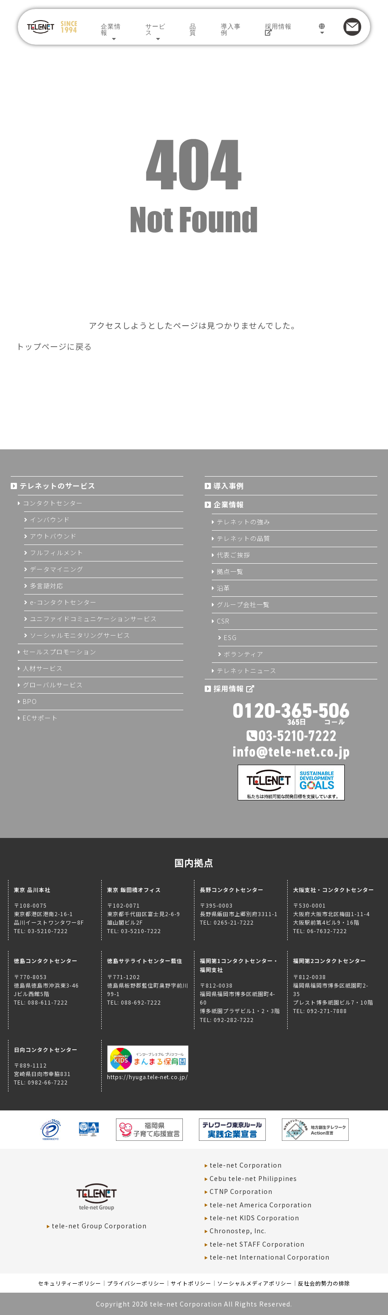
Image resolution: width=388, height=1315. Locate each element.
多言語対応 (46, 585)
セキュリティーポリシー (69, 1283)
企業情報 (111, 29)
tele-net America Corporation (261, 1204)
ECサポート (40, 717)
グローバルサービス (53, 684)
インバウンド (50, 519)
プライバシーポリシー (136, 1283)
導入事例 (231, 29)
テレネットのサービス (57, 485)
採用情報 (278, 29)
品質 (193, 29)
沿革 (223, 587)
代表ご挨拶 (233, 554)
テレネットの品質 (243, 538)
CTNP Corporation (241, 1191)
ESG (230, 637)
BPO (30, 701)
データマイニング (56, 569)
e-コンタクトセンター (63, 602)
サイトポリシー (191, 1283)
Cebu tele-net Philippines (253, 1178)
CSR (223, 620)
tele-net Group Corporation (99, 1225)
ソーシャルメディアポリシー (254, 1283)
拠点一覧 (230, 571)
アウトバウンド (53, 536)
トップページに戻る (54, 346)
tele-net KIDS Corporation (254, 1217)
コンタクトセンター (53, 502)
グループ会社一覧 (243, 604)
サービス (155, 29)
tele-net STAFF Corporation (257, 1244)
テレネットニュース (247, 670)
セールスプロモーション (59, 651)
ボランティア (244, 653)
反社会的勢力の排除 (324, 1283)
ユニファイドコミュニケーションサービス (93, 618)
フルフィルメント (56, 552)
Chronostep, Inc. (238, 1230)
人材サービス (43, 668)
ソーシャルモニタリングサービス (80, 635)
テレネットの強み (243, 521)
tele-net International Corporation (270, 1256)
